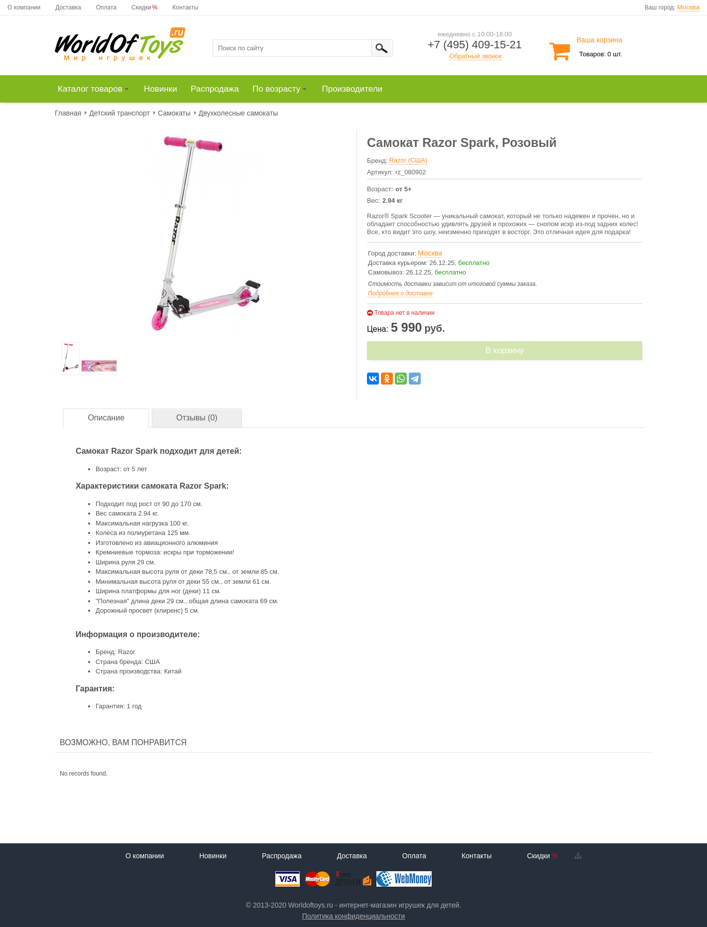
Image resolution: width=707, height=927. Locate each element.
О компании (23, 7)
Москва (688, 7)
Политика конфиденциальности (353, 916)
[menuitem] (98, 89)
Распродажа (282, 856)
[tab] (106, 418)
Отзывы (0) (197, 417)
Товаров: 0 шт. (600, 54)
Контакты (185, 7)
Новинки (213, 856)
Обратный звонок (475, 56)
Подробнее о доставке (400, 293)
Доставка (68, 7)
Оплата (106, 7)
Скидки (141, 7)
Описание (106, 417)
